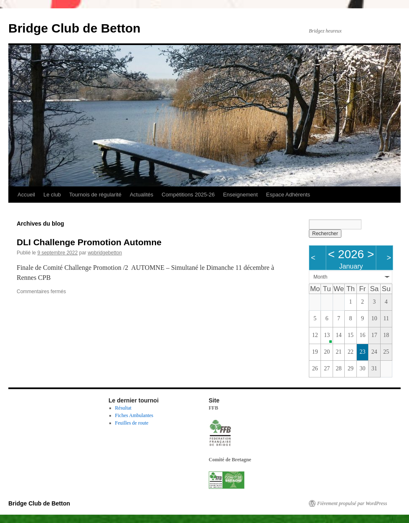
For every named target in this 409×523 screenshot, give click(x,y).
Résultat (123, 408)
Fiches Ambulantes (134, 415)
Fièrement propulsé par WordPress (352, 503)
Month (320, 277)
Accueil (26, 194)
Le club (52, 194)
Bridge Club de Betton (74, 28)
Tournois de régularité (95, 194)
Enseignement (240, 194)
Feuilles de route (132, 423)
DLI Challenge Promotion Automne (89, 242)
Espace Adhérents (288, 194)
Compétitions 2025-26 (188, 194)
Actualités (141, 194)
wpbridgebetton (105, 253)
